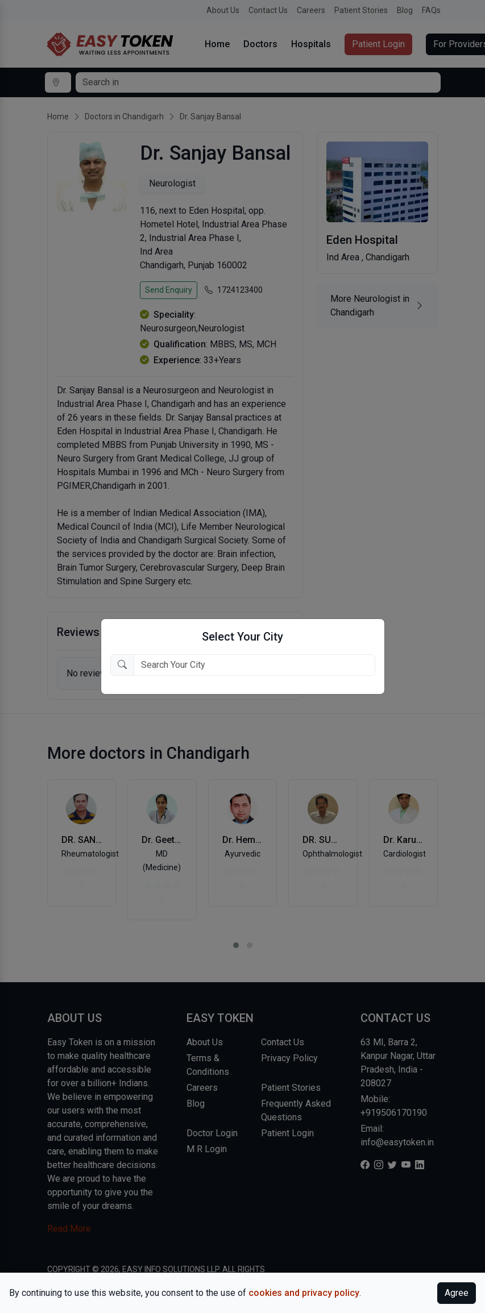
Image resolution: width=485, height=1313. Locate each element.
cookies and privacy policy (303, 1292)
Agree (457, 1292)
